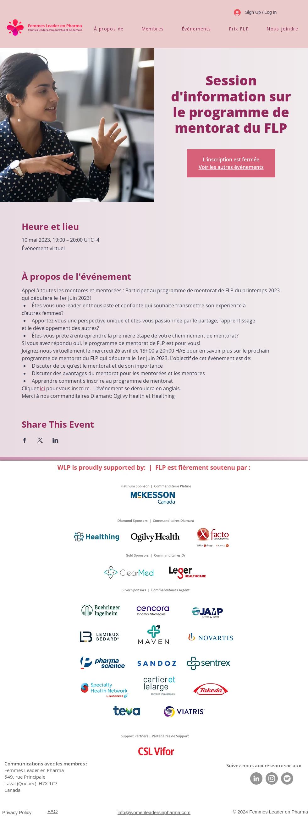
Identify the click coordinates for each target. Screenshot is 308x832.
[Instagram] (272, 778)
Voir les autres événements (231, 167)
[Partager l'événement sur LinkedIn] (55, 440)
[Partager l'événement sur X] (40, 440)
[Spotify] (287, 778)
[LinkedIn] (256, 778)
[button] (109, 29)
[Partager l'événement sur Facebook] (25, 440)
